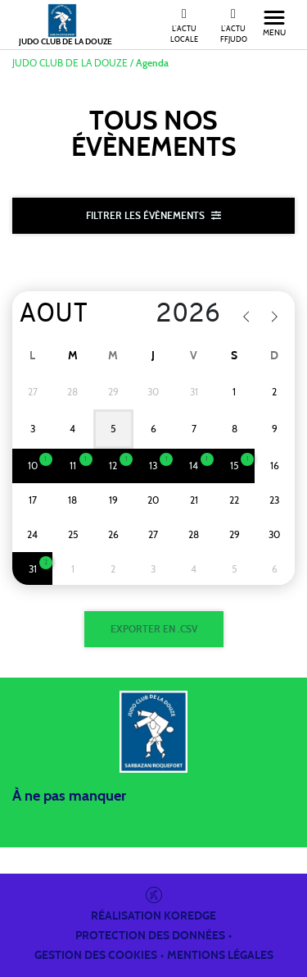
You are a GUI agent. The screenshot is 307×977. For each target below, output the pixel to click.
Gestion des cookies (95, 955)
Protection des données (150, 936)
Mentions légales (220, 955)
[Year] (179, 315)
